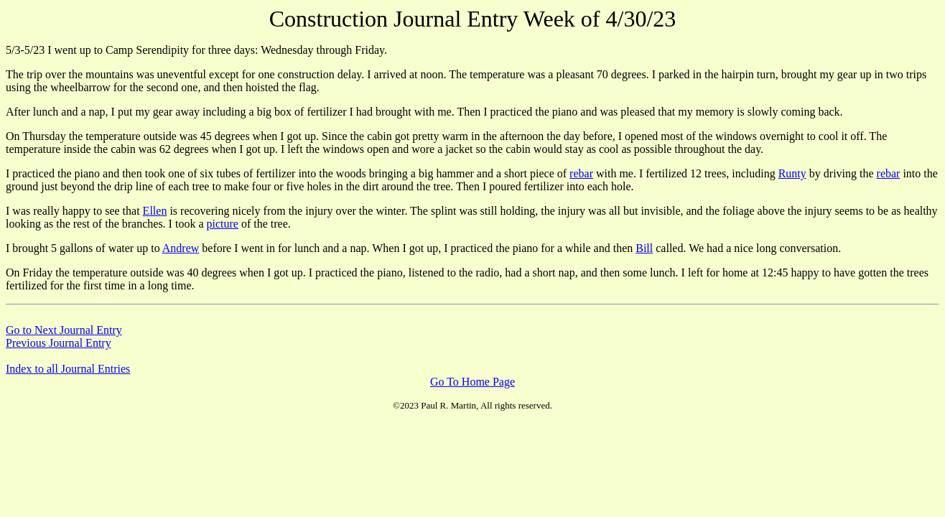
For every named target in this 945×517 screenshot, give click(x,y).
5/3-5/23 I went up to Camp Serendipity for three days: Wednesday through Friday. (196, 50)
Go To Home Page (472, 382)
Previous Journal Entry (58, 343)
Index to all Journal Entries (68, 369)
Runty (792, 173)
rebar (581, 173)
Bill (644, 248)
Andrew (181, 248)
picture (222, 224)
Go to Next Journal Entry (64, 330)
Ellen (155, 211)
